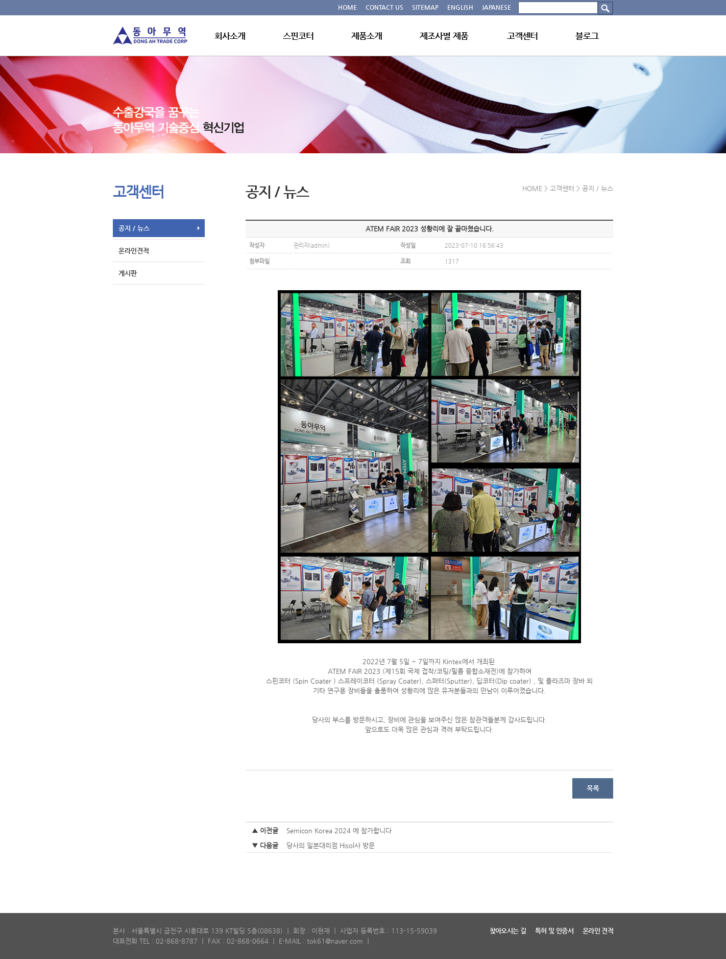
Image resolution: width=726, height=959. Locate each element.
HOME (347, 7)
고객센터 (522, 36)
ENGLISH (460, 7)
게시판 (127, 273)
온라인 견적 (598, 930)
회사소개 (230, 36)
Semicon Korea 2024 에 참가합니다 (339, 830)
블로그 (586, 36)
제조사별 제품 (444, 36)
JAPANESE (496, 7)
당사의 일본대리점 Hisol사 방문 (330, 845)
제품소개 (366, 36)
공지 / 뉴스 (134, 228)
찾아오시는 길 (508, 930)
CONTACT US (384, 7)
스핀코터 (298, 36)
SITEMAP (425, 7)
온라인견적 (133, 250)
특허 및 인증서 (554, 930)
